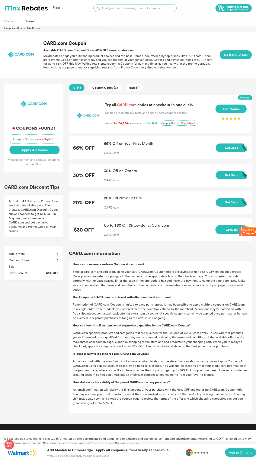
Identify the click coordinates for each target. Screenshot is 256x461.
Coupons (9, 28)
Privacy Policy (99, 443)
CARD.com (33, 28)
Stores (21, 28)
